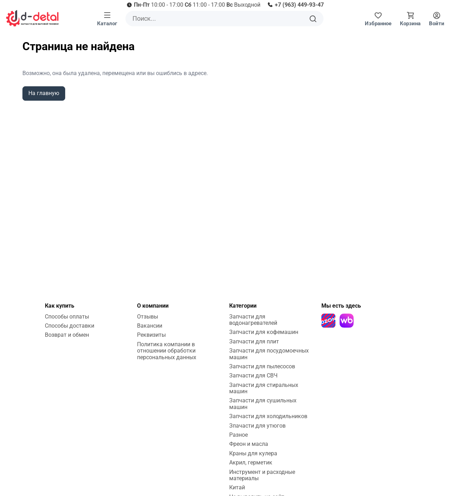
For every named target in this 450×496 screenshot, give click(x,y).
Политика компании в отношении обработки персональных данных (166, 351)
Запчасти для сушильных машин (262, 403)
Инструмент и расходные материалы (262, 475)
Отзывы (147, 316)
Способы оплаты (67, 316)
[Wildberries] (347, 321)
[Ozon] (328, 321)
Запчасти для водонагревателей (253, 319)
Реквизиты (151, 334)
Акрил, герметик (250, 462)
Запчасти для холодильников (268, 416)
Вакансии (149, 325)
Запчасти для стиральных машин (263, 388)
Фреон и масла (248, 444)
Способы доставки (69, 325)
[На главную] (32, 18)
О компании (153, 305)
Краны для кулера (253, 453)
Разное (238, 434)
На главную (43, 93)
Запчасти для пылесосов (262, 366)
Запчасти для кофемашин (263, 332)
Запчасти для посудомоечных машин (269, 353)
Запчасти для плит (254, 341)
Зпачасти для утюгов (257, 425)
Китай (237, 487)
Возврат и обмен (67, 334)
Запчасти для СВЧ (253, 375)
